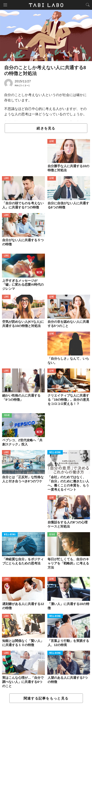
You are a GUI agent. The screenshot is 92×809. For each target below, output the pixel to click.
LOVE (51, 141)
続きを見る (46, 128)
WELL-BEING (55, 452)
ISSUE (7, 415)
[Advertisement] (46, 756)
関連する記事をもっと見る (46, 698)
